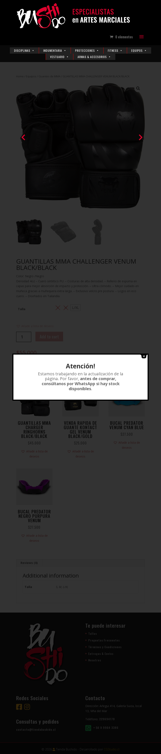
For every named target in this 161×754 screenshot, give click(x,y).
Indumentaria (54, 50)
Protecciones (87, 50)
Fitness (115, 50)
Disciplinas (24, 50)
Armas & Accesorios (94, 56)
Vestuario (59, 56)
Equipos (139, 50)
